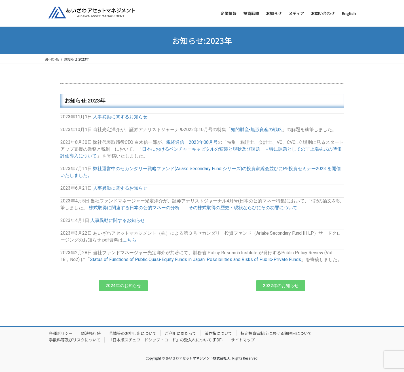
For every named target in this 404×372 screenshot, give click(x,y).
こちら (129, 240)
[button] (123, 285)
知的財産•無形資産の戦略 (256, 129)
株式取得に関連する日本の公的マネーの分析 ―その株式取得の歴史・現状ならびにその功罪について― (195, 207)
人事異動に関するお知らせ (120, 116)
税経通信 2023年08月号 (192, 142)
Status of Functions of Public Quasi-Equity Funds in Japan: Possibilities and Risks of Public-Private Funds (195, 259)
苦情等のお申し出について (133, 333)
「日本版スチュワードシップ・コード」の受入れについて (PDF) (166, 340)
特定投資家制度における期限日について (276, 333)
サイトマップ (243, 340)
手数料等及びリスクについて (75, 340)
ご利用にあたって (180, 333)
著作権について (218, 333)
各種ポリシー (61, 333)
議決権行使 (91, 333)
